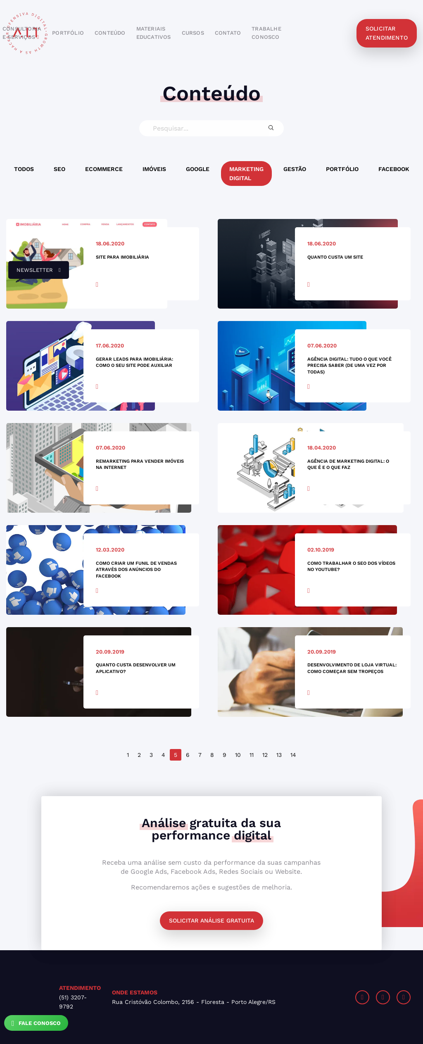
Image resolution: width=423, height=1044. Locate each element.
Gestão (294, 169)
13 (279, 754)
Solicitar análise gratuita (211, 920)
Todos (24, 169)
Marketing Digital (246, 173)
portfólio (68, 33)
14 (293, 754)
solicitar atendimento (387, 33)
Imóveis (154, 169)
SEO (59, 169)
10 (238, 754)
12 (265, 754)
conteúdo (110, 33)
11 (252, 754)
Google (197, 169)
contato (228, 33)
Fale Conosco (36, 1023)
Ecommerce (104, 169)
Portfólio (342, 169)
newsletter (34, 273)
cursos (193, 33)
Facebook (393, 169)
